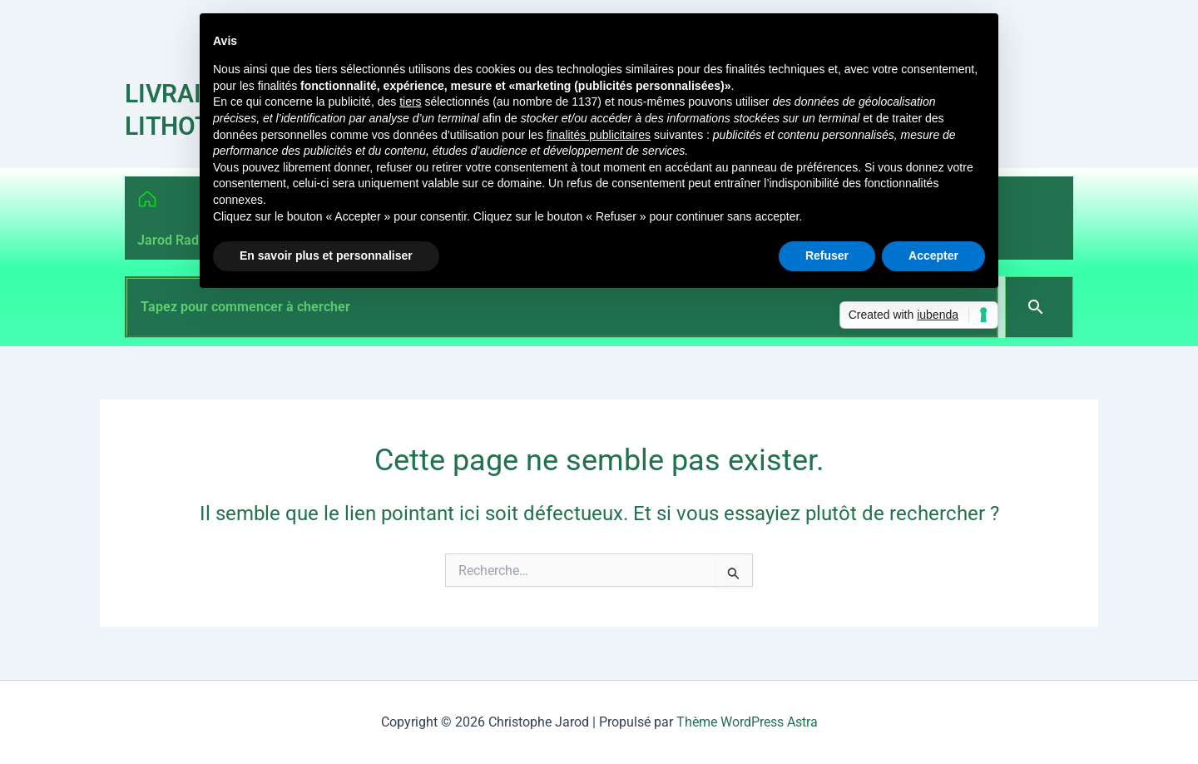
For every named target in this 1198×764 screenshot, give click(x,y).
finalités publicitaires (599, 134)
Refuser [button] (827, 255)
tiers (410, 101)
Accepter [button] (933, 255)
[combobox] (561, 307)
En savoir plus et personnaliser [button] (326, 255)
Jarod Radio (173, 240)
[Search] (1039, 307)
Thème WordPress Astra (747, 722)
